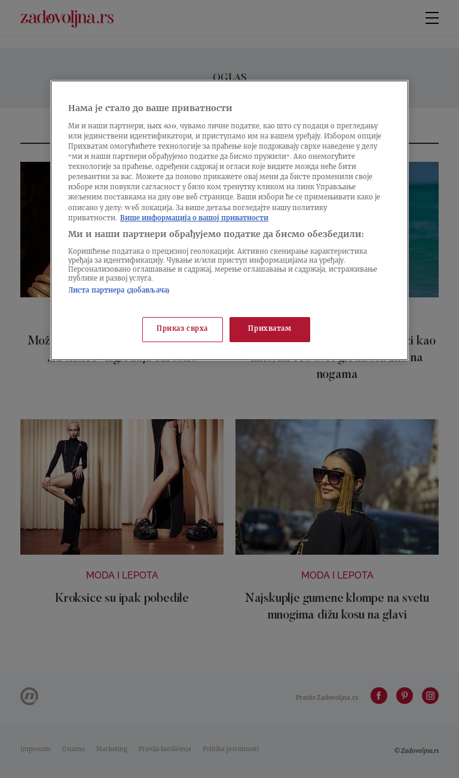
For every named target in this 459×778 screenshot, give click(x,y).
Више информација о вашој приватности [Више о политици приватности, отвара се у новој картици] (194, 219)
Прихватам (269, 329)
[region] (229, 220)
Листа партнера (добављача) (119, 291)
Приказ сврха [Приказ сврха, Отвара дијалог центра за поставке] (182, 329)
